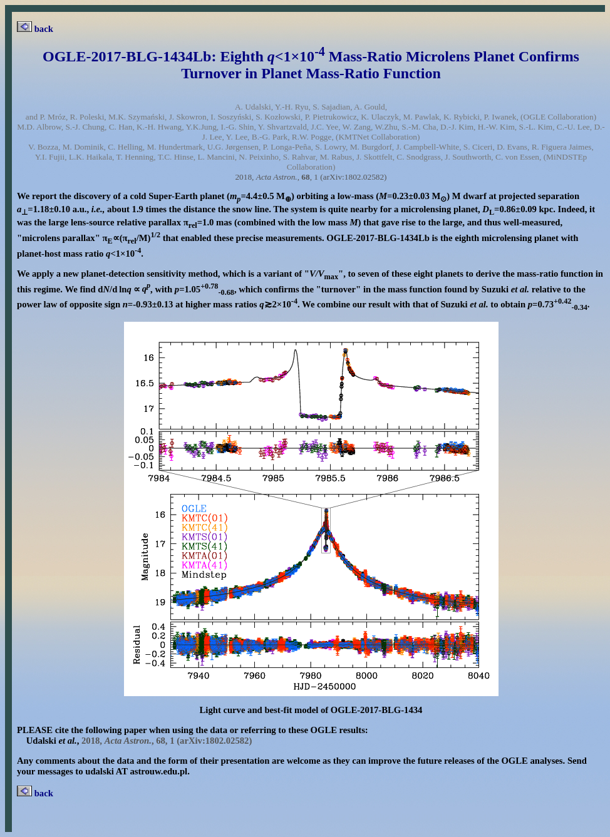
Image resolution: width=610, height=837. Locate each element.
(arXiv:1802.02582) (353, 177)
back (35, 29)
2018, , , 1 (276, 177)
